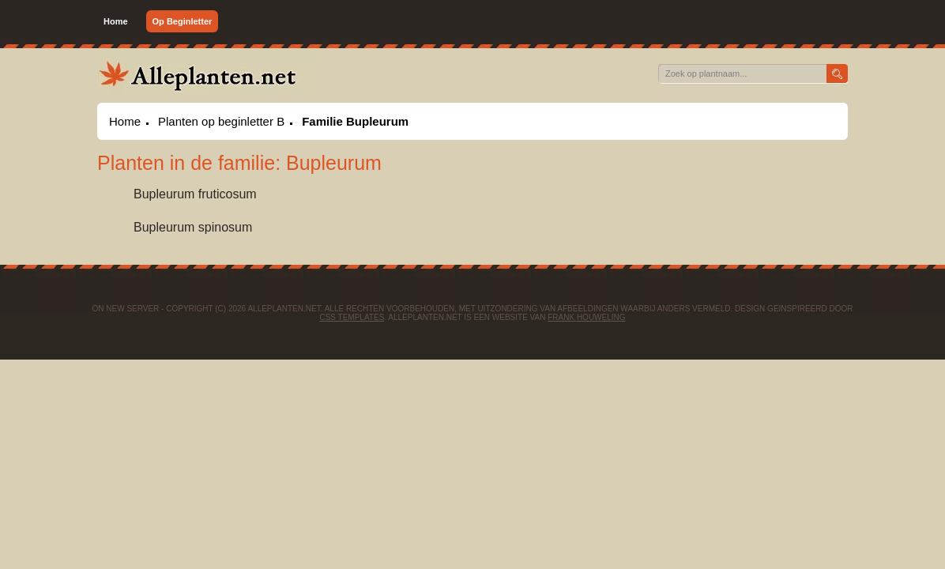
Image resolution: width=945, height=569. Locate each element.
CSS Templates (351, 317)
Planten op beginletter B (221, 121)
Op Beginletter (182, 21)
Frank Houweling (586, 317)
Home (116, 21)
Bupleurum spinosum (193, 227)
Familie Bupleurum (355, 121)
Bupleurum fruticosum (195, 194)
